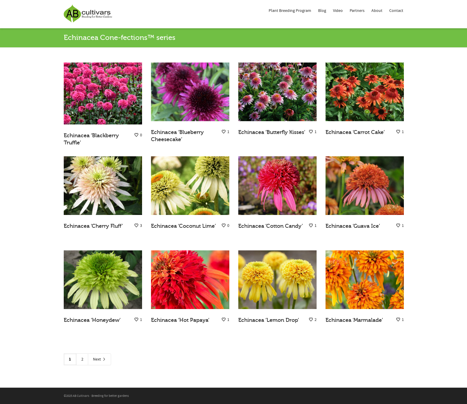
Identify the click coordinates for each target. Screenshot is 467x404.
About (376, 10)
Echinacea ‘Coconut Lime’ (183, 226)
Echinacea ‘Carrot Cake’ (355, 132)
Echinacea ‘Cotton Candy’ (270, 226)
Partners (357, 10)
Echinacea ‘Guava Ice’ (353, 226)
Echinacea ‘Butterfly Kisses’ (271, 132)
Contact (396, 10)
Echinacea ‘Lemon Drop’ (268, 320)
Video (338, 10)
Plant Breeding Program (290, 10)
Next (99, 359)
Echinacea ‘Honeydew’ (92, 320)
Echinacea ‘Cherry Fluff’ (93, 226)
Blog (322, 10)
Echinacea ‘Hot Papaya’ (180, 320)
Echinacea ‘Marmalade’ (354, 320)
